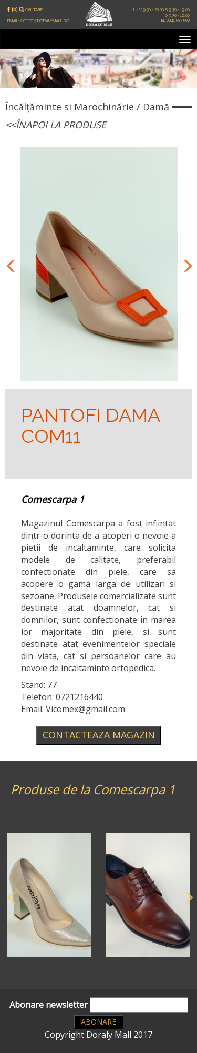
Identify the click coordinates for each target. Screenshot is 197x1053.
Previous (9, 264)
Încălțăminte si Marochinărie (69, 106)
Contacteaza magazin (99, 734)
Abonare (98, 1022)
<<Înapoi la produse (55, 124)
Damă (156, 106)
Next (185, 264)
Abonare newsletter (98, 1004)
